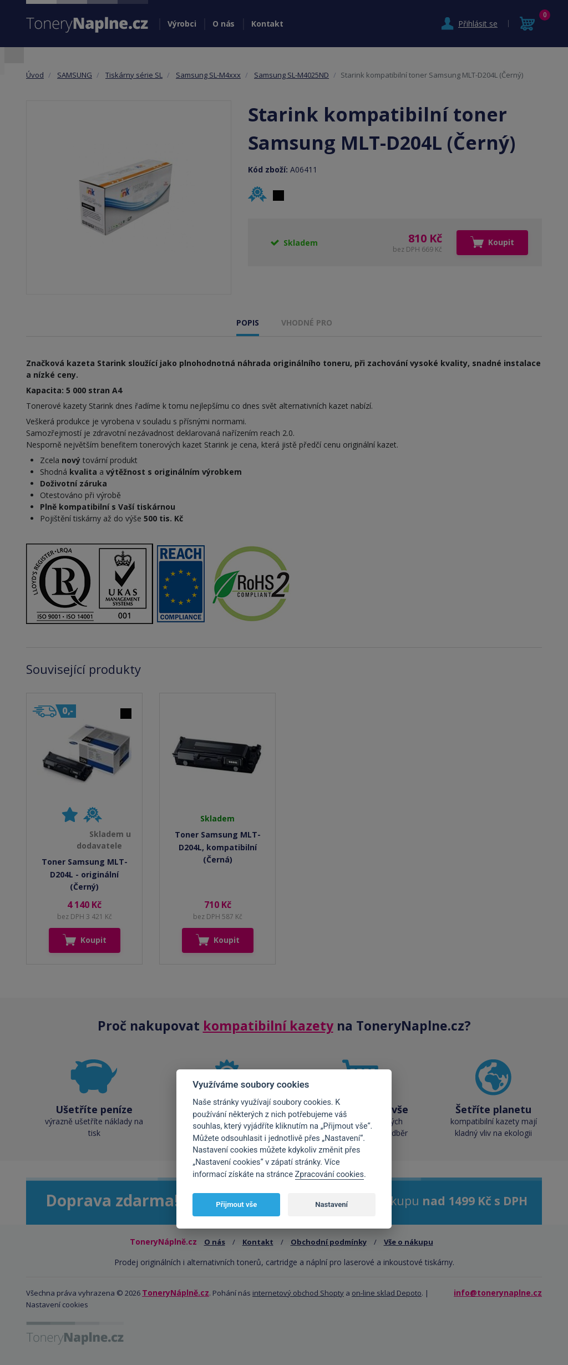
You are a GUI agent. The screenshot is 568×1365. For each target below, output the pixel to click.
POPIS (247, 322)
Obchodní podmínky (329, 1242)
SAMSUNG (74, 75)
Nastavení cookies (57, 1305)
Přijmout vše (236, 1204)
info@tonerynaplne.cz (498, 1292)
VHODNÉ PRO (306, 322)
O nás (223, 23)
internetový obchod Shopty (298, 1293)
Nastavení (331, 1204)
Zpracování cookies (329, 1174)
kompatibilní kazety (268, 1025)
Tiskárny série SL (134, 75)
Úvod (35, 75)
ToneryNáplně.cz (175, 1292)
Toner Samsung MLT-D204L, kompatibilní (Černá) (218, 847)
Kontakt (267, 23)
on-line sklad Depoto (387, 1293)
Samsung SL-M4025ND (291, 75)
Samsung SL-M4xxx (208, 75)
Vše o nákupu (408, 1242)
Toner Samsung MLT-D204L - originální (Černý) (85, 874)
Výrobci (182, 23)
